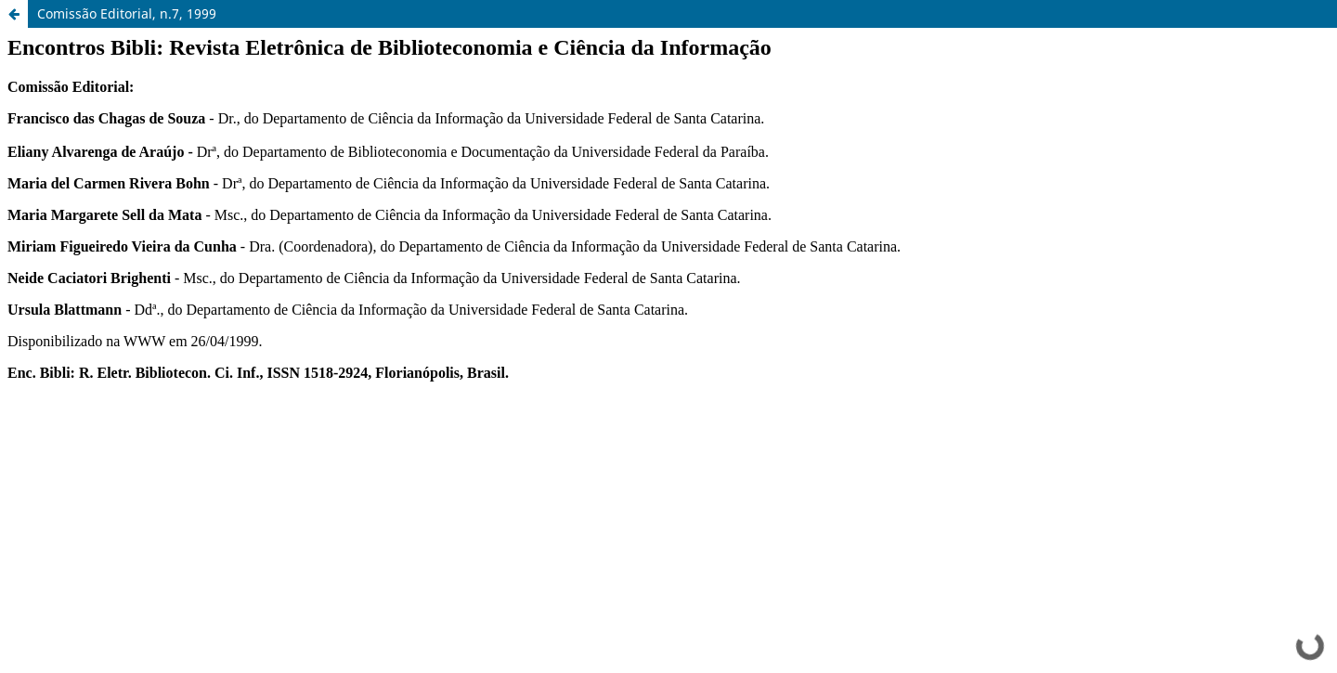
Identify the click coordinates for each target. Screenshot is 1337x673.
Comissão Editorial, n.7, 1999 (126, 13)
